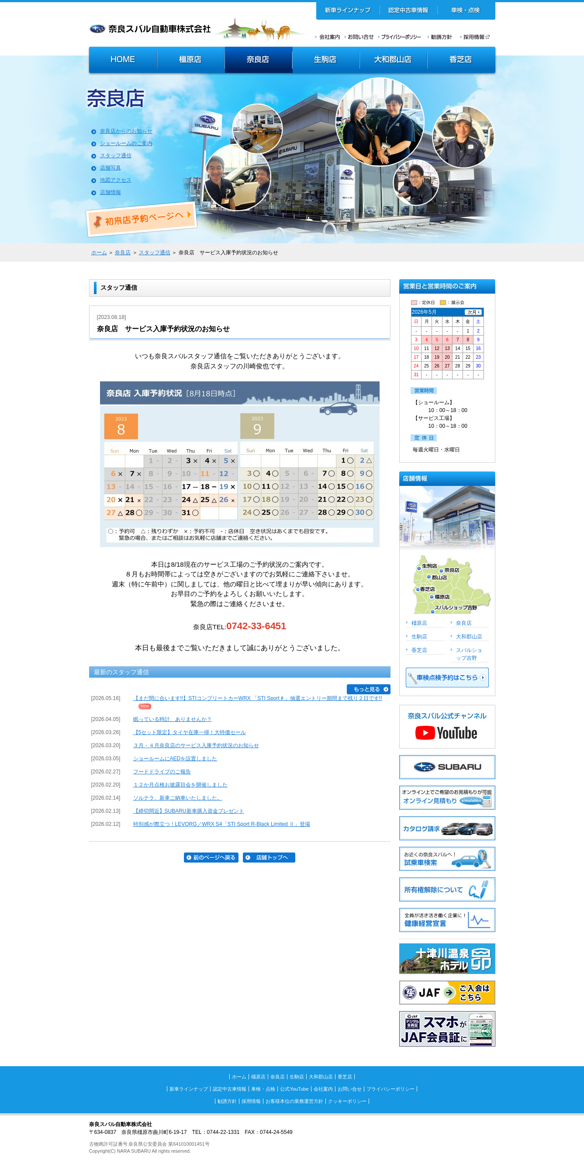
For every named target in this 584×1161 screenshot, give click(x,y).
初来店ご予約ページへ (142, 219)
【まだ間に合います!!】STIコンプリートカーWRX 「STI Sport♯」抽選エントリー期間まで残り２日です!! (257, 698)
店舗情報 (110, 192)
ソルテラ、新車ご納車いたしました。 (177, 798)
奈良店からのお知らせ (126, 131)
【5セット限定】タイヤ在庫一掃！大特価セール (189, 732)
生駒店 (326, 61)
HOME (121, 61)
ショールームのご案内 (126, 143)
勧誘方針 (438, 36)
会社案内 (327, 36)
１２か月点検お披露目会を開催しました (180, 785)
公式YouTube (294, 1089)
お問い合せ (359, 36)
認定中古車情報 (408, 11)
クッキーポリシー (347, 1101)
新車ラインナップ (348, 11)
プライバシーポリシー (399, 36)
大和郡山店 (393, 61)
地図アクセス (115, 180)
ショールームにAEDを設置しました (175, 759)
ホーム (99, 253)
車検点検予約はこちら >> (447, 677)
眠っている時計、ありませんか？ (172, 719)
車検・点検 (466, 11)
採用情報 (477, 36)
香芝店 (462, 61)
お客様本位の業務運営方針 (294, 1101)
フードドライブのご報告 (162, 772)
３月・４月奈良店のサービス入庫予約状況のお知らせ (196, 745)
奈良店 (259, 61)
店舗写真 (110, 168)
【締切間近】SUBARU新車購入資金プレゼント (188, 811)
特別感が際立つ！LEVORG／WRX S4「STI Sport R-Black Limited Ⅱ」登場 (221, 824)
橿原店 (190, 61)
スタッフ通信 (115, 155)
